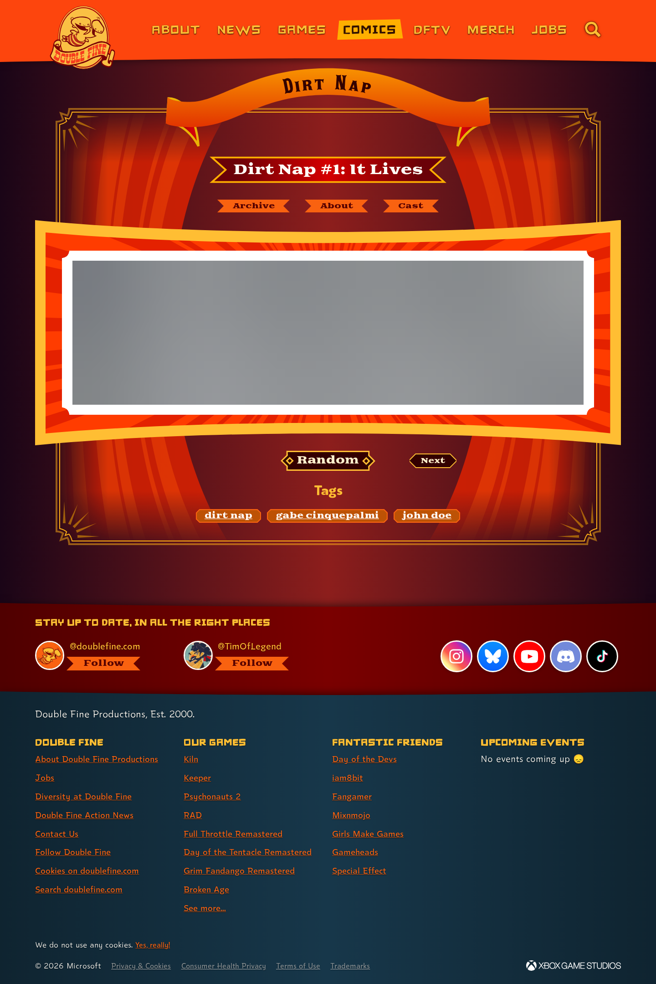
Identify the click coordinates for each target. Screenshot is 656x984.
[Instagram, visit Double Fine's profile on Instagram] (456, 657)
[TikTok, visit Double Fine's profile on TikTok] (602, 657)
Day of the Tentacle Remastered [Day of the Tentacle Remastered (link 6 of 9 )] (252, 852)
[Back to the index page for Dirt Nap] (327, 110)
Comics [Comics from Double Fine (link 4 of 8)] (370, 28)
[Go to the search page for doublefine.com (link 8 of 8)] (592, 29)
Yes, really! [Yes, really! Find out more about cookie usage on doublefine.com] (154, 945)
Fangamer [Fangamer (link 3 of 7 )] (353, 796)
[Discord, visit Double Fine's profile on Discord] (565, 657)
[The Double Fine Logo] (83, 37)
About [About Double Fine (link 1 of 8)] (176, 28)
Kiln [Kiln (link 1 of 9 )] (191, 759)
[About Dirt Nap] (338, 206)
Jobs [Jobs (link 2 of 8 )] (45, 778)
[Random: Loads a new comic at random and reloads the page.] (328, 462)
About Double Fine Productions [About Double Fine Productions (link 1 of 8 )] (101, 759)
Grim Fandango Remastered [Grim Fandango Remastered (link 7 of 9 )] (243, 871)
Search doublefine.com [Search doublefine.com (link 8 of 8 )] (82, 889)
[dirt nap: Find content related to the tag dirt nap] (228, 517)
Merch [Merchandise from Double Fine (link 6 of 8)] (491, 28)
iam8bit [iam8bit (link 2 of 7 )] (348, 778)
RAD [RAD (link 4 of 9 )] (193, 815)
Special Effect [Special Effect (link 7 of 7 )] (361, 871)
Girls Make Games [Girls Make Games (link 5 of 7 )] (370, 834)
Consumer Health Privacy (233, 966)
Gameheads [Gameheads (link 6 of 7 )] (357, 852)
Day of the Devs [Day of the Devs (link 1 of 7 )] (366, 759)
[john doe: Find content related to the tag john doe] (427, 517)
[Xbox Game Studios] (573, 966)
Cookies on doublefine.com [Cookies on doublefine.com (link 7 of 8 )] (91, 871)
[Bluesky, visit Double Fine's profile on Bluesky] (492, 657)
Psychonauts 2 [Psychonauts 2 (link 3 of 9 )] (214, 796)
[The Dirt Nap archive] (249, 206)
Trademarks (367, 966)
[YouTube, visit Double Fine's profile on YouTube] (529, 657)
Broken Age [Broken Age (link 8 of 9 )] (208, 889)
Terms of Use (313, 966)
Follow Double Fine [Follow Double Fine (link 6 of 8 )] (75, 852)
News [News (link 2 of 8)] (239, 28)
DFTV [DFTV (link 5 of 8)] (432, 28)
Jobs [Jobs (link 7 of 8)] (550, 28)
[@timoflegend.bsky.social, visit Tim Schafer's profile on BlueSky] (247, 655)
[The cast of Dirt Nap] (416, 206)
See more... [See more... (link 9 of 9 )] (206, 908)
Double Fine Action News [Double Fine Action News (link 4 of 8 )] (87, 815)
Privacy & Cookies (143, 966)
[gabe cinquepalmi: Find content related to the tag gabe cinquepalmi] (327, 517)
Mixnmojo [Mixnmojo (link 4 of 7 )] (353, 815)
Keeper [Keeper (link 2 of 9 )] (199, 778)
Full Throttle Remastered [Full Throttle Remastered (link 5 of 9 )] (236, 834)
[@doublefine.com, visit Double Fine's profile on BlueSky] (99, 655)
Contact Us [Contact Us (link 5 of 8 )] (58, 834)
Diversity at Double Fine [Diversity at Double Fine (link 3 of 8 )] (86, 796)
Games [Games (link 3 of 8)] (302, 28)
